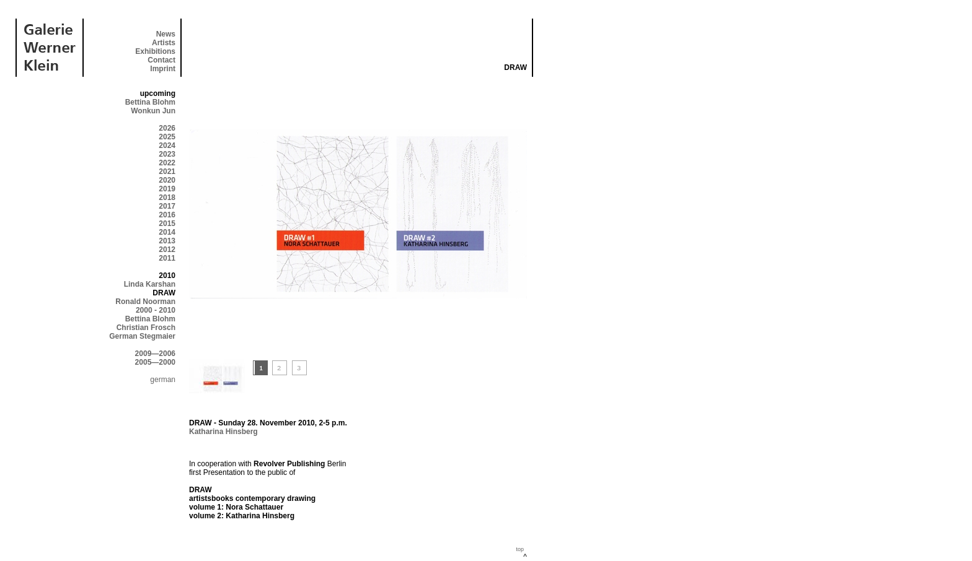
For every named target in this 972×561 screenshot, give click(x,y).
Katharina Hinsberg (223, 431)
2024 (167, 145)
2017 (167, 206)
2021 (167, 171)
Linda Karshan (149, 284)
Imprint (162, 68)
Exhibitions (155, 51)
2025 (167, 137)
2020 (167, 180)
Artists (163, 42)
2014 (167, 232)
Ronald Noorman (145, 301)
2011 (167, 258)
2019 (167, 189)
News (165, 34)
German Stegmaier (142, 336)
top (520, 549)
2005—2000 (155, 362)
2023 (167, 154)
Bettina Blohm (150, 102)
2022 (167, 163)
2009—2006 (155, 353)
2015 (167, 223)
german (162, 379)
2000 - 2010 (155, 310)
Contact (161, 60)
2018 (167, 197)
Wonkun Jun (153, 111)
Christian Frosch (146, 327)
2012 (167, 249)
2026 (167, 128)
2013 (167, 241)
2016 (167, 215)
